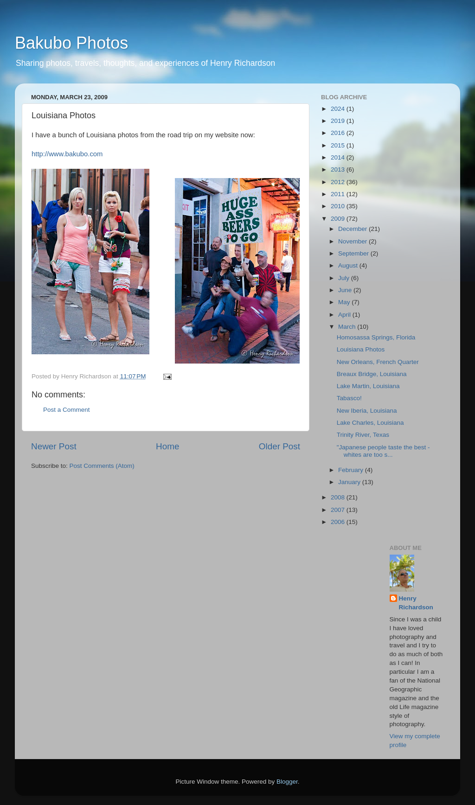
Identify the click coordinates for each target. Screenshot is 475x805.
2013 (339, 169)
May (345, 302)
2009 (339, 218)
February (351, 469)
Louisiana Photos (361, 349)
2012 (339, 182)
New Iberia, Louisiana (367, 410)
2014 (339, 157)
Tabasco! (349, 398)
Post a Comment (66, 409)
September (354, 253)
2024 (339, 108)
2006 (339, 521)
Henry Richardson (416, 603)
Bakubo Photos (71, 42)
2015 (339, 145)
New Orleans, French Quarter (378, 361)
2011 (339, 194)
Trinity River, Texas (363, 434)
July (344, 278)
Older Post (279, 446)
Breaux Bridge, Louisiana (372, 374)
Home (167, 446)
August (348, 265)
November (353, 241)
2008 (339, 497)
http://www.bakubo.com (67, 154)
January (350, 482)
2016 (339, 132)
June (345, 290)
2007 (339, 509)
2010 (339, 206)
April (345, 314)
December (353, 228)
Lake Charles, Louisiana (370, 422)
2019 (339, 120)
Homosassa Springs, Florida (376, 337)
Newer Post (54, 446)
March (347, 326)
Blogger (287, 781)
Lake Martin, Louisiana (368, 386)
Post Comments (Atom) (102, 465)
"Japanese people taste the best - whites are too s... (383, 451)
